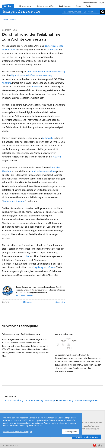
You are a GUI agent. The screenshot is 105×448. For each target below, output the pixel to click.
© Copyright (60, 302)
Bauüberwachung (65, 400)
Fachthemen (65, 6)
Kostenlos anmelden (89, 3)
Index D (13, 19)
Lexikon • (5, 19)
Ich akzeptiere (70, 431)
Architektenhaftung (14, 400)
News (78, 6)
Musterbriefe (25, 6)
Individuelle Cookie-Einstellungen (17, 431)
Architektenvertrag (34, 400)
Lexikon (8, 6)
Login (102, 3)
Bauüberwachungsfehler (86, 400)
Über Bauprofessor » (24, 295)
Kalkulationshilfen (45, 6)
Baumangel (50, 400)
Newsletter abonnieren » (86, 436)
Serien (89, 6)
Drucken (27, 302)
